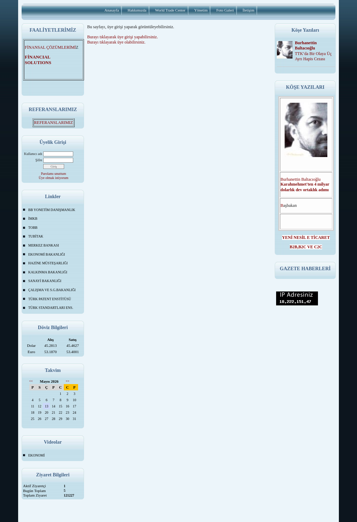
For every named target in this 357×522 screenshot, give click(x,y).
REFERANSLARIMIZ (53, 122)
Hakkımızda (137, 10)
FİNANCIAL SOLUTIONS (42, 59)
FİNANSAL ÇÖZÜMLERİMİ (50, 47)
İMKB (32, 218)
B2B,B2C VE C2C (306, 246)
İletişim (249, 10)
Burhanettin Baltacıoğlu (306, 45)
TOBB (33, 227)
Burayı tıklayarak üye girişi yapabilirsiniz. (122, 36)
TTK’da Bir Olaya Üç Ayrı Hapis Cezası (313, 56)
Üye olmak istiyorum (53, 178)
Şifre (39, 160)
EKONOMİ (36, 455)
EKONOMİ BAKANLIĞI (46, 254)
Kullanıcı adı (33, 154)
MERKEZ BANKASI (43, 245)
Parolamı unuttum (53, 174)
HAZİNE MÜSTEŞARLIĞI (48, 263)
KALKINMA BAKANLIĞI (47, 272)
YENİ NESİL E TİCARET (306, 237)
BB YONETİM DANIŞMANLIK (51, 210)
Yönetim (201, 10)
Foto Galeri (225, 10)
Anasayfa (112, 10)
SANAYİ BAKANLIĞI (44, 281)
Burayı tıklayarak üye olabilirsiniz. (116, 42)
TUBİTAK (35, 236)
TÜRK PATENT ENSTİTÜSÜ (49, 299)
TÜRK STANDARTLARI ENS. (50, 308)
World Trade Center (170, 10)
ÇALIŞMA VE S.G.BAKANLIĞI (52, 290)
